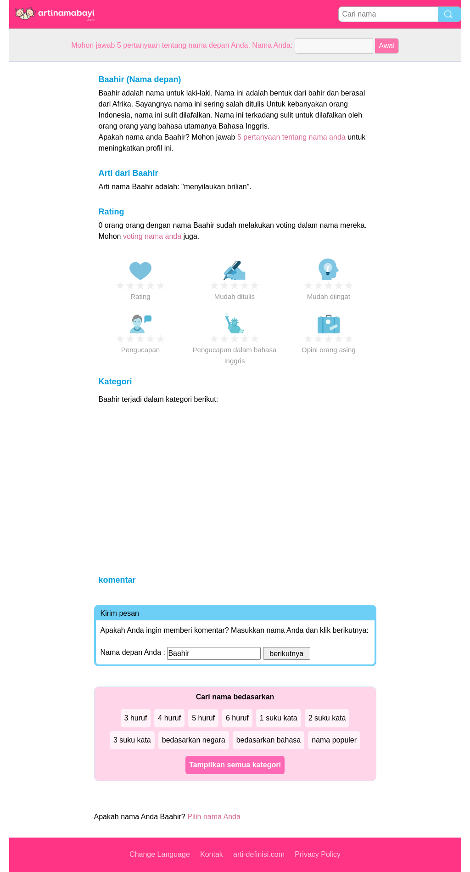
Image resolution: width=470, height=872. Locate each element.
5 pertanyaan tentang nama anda (291, 137)
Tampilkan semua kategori (235, 765)
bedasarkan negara (193, 740)
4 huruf (169, 718)
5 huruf (203, 718)
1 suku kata (278, 718)
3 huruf (135, 718)
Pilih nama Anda (214, 817)
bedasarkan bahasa (268, 740)
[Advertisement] (46, 199)
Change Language (159, 854)
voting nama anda (152, 236)
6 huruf (237, 718)
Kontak (211, 854)
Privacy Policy (318, 854)
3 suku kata (132, 740)
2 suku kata (327, 718)
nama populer (334, 740)
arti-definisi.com (259, 854)
